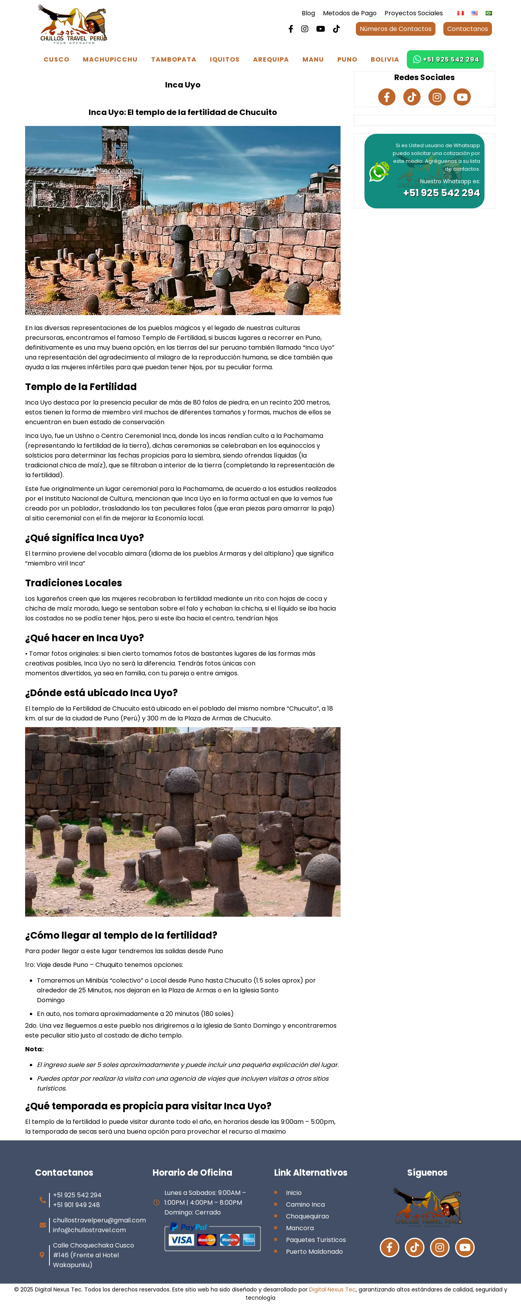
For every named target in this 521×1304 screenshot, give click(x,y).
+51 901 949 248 (76, 1204)
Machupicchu (110, 59)
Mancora (300, 1228)
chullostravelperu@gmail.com (99, 1220)
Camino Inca (305, 1204)
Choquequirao (307, 1216)
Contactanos (467, 28)
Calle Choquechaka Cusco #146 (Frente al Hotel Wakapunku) (93, 1255)
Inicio (294, 1192)
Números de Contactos (396, 28)
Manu (313, 59)
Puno (347, 59)
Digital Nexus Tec (332, 1289)
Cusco (56, 59)
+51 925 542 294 (451, 59)
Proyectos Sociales (413, 13)
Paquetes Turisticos (316, 1239)
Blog (308, 13)
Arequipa (271, 59)
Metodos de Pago (350, 13)
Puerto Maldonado (314, 1251)
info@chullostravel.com (89, 1230)
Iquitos (225, 59)
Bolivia (385, 59)
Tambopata (174, 59)
